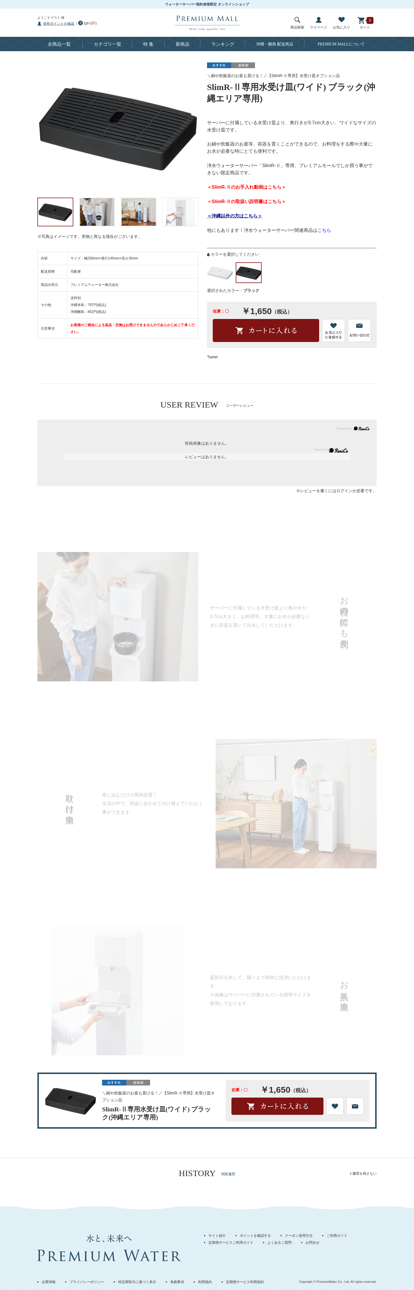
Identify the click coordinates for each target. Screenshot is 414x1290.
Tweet (212, 357)
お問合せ (312, 1243)
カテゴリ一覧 (107, 44)
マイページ (318, 23)
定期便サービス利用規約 (245, 1282)
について (341, 44)
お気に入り (341, 23)
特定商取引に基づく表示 (137, 1282)
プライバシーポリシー (87, 1282)
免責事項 (177, 1282)
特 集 (148, 44)
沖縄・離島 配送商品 (275, 44)
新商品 (182, 44)
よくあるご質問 (279, 1243)
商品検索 (297, 23)
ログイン (344, 490)
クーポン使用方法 (299, 1236)
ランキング (222, 44)
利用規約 (205, 1282)
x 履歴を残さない (363, 1173)
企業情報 (48, 1282)
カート (365, 23)
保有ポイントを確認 (58, 24)
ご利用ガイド (337, 1236)
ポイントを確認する (255, 1236)
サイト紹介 (217, 1236)
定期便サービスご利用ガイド (230, 1243)
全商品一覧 (59, 44)
